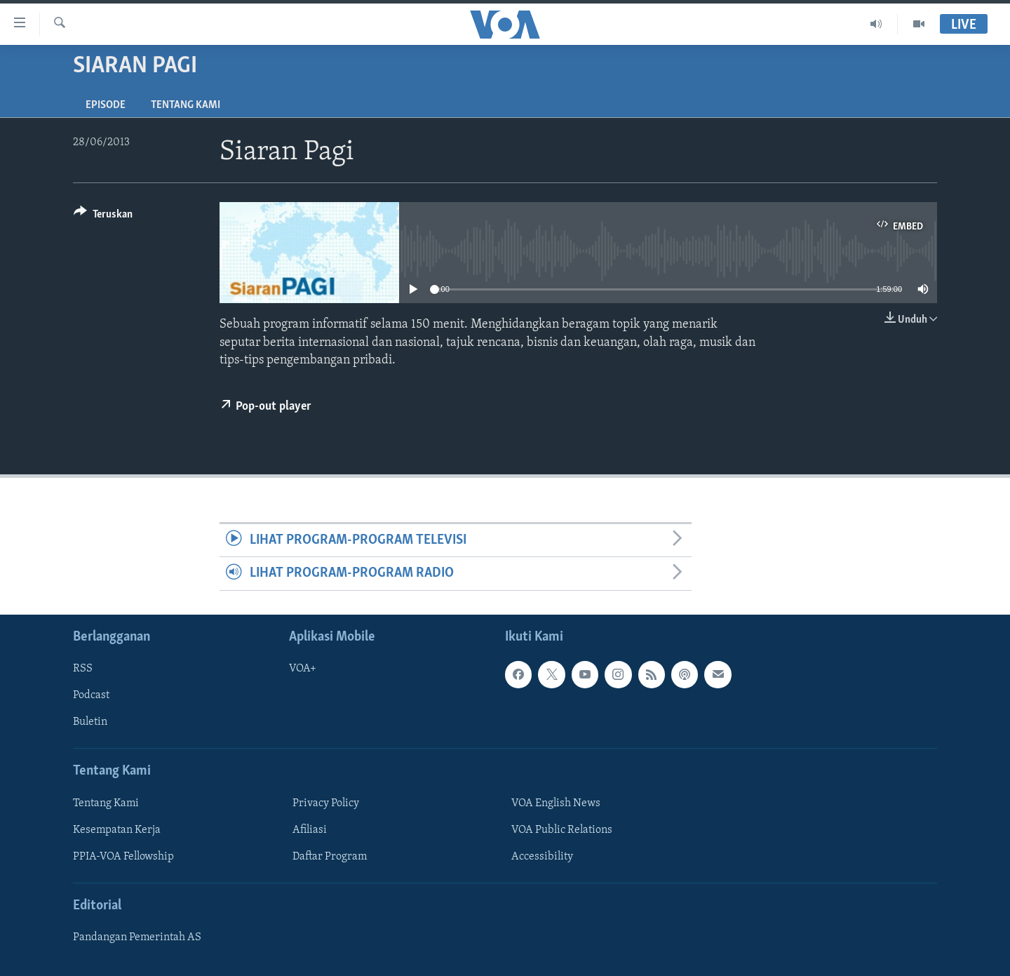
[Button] (103, 216)
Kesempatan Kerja (117, 830)
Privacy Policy (325, 803)
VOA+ (302, 668)
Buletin (90, 722)
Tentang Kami (185, 105)
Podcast (91, 695)
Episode (106, 105)
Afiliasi (309, 830)
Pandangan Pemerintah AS (137, 937)
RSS (83, 668)
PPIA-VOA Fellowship (123, 856)
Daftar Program (329, 856)
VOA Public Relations (561, 830)
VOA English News (555, 803)
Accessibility (542, 856)
